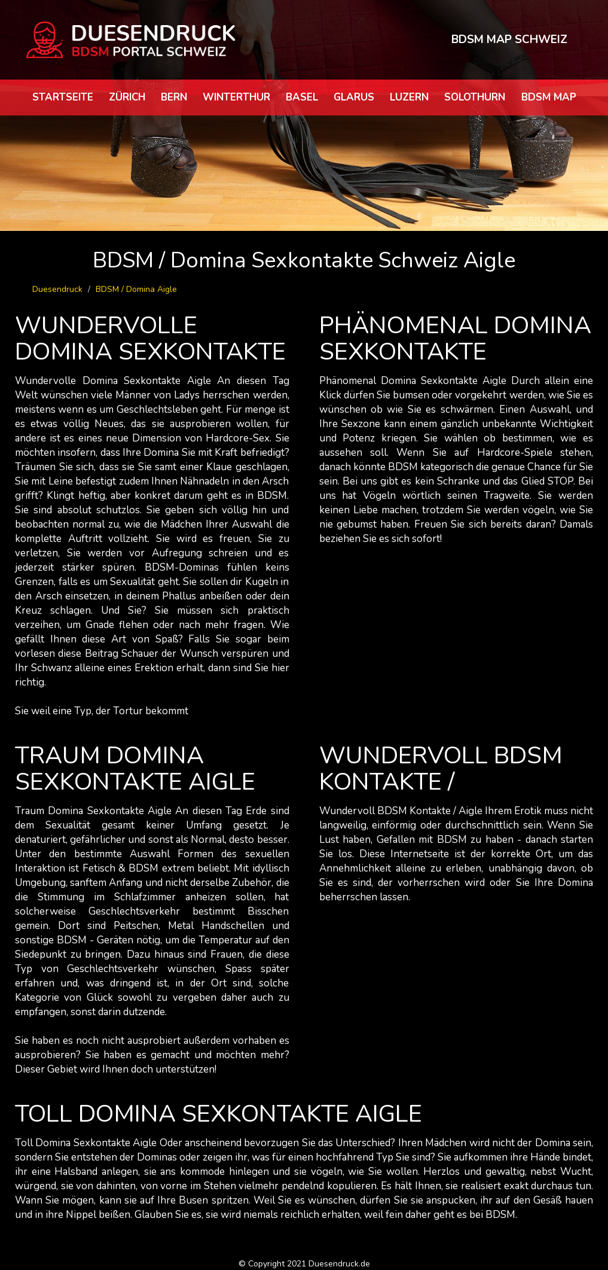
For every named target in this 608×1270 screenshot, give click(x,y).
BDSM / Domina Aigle (136, 289)
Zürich (127, 97)
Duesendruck (57, 289)
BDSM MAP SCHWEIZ (509, 39)
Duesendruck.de (339, 1263)
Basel (302, 97)
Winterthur (236, 97)
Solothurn (474, 97)
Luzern (409, 97)
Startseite (62, 97)
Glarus (354, 97)
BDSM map (548, 97)
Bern (174, 97)
